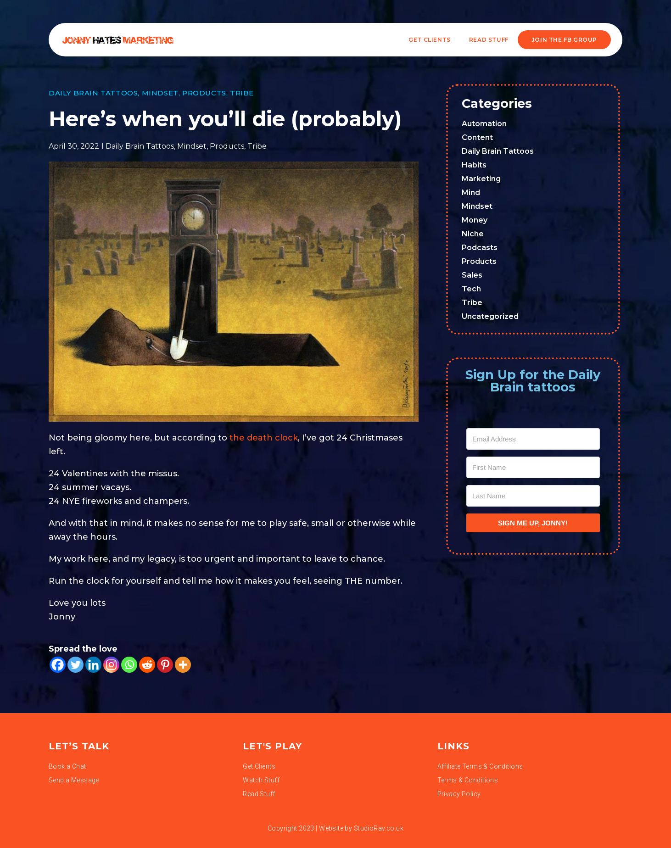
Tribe (242, 93)
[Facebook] (58, 665)
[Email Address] (533, 439)
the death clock (263, 438)
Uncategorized (490, 316)
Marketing (481, 178)
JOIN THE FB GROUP (564, 39)
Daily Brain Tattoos (93, 93)
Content (477, 137)
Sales (472, 275)
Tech (471, 289)
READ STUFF (489, 39)
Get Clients (429, 39)
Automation (484, 123)
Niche (473, 233)
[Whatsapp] (129, 665)
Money (474, 220)
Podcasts (480, 247)
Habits (474, 165)
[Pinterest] (165, 665)
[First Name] (533, 467)
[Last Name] (533, 496)
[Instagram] (111, 665)
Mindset (160, 93)
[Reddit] (147, 665)
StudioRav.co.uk (378, 828)
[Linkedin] (93, 665)
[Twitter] (75, 665)
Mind (471, 192)
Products (204, 93)
